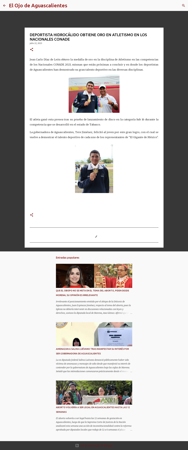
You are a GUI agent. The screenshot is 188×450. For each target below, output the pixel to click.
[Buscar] (72, 5)
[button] (32, 50)
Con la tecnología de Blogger (94, 445)
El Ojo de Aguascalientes (38, 5)
